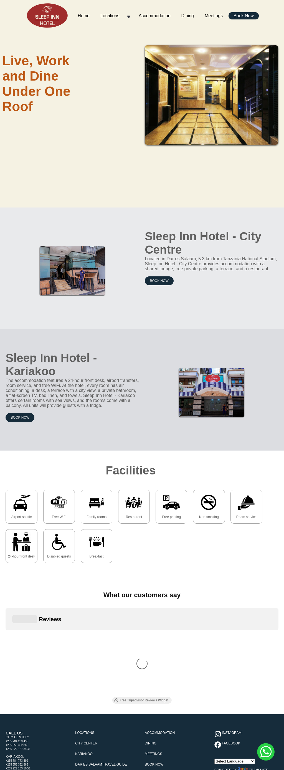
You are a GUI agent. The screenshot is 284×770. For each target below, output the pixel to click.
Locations (110, 15)
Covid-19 (99, 687)
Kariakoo (84, 639)
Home (84, 15)
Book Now (244, 15)
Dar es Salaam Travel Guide (101, 649)
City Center (86, 628)
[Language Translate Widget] (234, 646)
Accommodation (155, 15)
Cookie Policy (156, 687)
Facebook (230, 628)
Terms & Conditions (125, 687)
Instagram (231, 617)
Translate (253, 655)
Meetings (214, 15)
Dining (187, 15)
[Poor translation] (15, 732)
